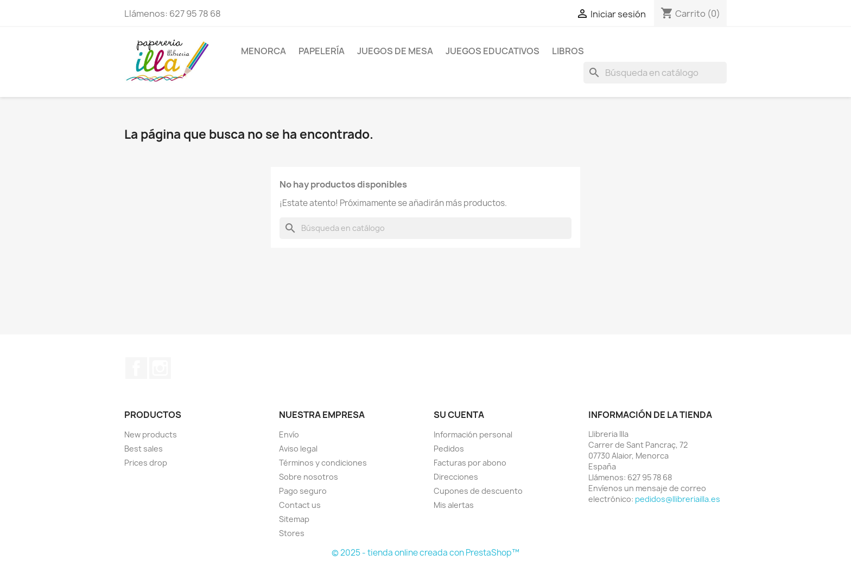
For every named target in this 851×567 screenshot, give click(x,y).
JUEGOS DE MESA (395, 51)
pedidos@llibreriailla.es (677, 499)
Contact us (300, 505)
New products (150, 434)
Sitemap (294, 519)
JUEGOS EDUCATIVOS (492, 51)
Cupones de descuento (478, 491)
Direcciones (456, 477)
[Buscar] (655, 72)
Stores (291, 533)
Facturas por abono (470, 463)
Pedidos (449, 448)
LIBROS (568, 51)
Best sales (143, 448)
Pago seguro (303, 491)
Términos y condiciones (323, 463)
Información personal (473, 434)
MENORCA (263, 51)
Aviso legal (298, 448)
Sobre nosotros (308, 477)
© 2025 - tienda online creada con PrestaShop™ (425, 552)
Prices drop (145, 463)
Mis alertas (454, 505)
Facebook (136, 368)
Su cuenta (459, 415)
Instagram (160, 368)
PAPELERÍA (322, 51)
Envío (289, 434)
